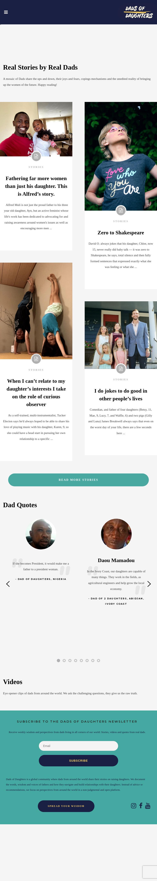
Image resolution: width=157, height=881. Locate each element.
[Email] (78, 803)
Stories (36, 223)
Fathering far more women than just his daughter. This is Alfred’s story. (36, 243)
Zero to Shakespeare (121, 289)
